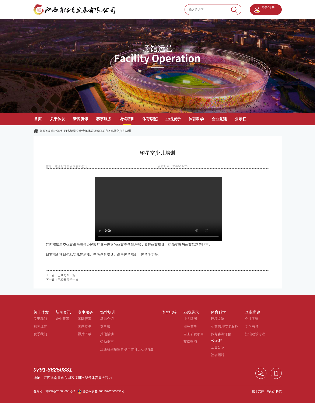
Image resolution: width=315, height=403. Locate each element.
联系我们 (40, 334)
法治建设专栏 (255, 334)
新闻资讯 (80, 119)
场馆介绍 (107, 319)
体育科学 (196, 119)
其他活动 (107, 334)
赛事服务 (103, 119)
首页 (38, 119)
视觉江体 (40, 326)
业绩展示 (173, 119)
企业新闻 (62, 319)
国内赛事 (84, 326)
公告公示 (217, 347)
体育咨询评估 (221, 334)
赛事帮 (105, 326)
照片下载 (84, 334)
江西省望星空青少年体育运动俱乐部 (85, 131)
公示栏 (240, 119)
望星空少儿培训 (120, 131)
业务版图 (190, 319)
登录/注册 (268, 7)
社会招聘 (217, 355)
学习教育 (252, 326)
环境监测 (217, 319)
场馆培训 (126, 119)
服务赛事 (190, 326)
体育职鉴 (150, 119)
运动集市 (107, 342)
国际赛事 (84, 319)
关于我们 (40, 319)
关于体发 (57, 119)
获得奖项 (190, 342)
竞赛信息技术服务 (224, 326)
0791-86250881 (53, 369)
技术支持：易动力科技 (267, 391)
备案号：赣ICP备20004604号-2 (54, 391)
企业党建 (219, 119)
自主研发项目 (193, 334)
